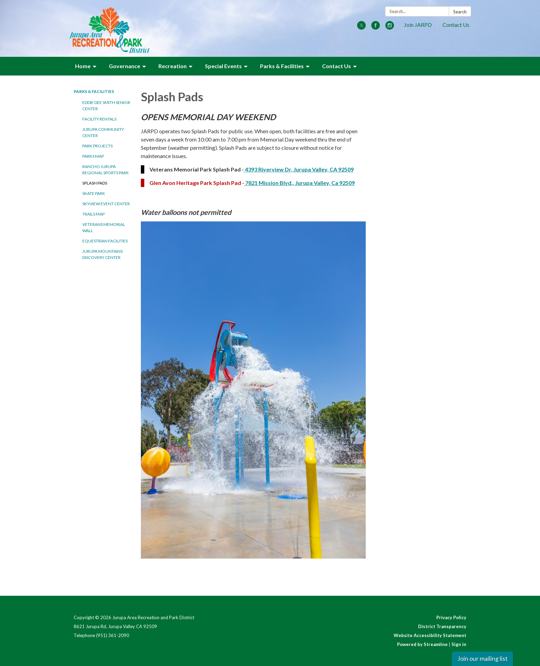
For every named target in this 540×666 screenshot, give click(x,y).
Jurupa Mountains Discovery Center (102, 254)
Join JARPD (418, 24)
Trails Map (93, 214)
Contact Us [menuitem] (336, 66)
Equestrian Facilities (105, 240)
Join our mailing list (482, 658)
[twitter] (361, 27)
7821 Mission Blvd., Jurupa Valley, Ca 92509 (299, 182)
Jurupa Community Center (103, 132)
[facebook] (375, 27)
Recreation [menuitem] (172, 66)
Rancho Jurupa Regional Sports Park (105, 169)
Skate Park (93, 193)
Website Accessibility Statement (430, 635)
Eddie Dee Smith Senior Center (106, 105)
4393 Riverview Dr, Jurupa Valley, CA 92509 (299, 169)
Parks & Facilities (94, 91)
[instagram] (389, 27)
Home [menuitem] (83, 66)
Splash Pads (94, 183)
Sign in (458, 644)
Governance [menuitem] (124, 66)
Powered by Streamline (422, 644)
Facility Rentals (99, 119)
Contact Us (456, 24)
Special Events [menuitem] (223, 66)
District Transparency (442, 626)
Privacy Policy (451, 617)
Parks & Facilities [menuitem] (282, 66)
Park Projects (97, 145)
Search (460, 11)
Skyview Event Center (106, 203)
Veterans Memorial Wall (103, 227)
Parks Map (93, 156)
